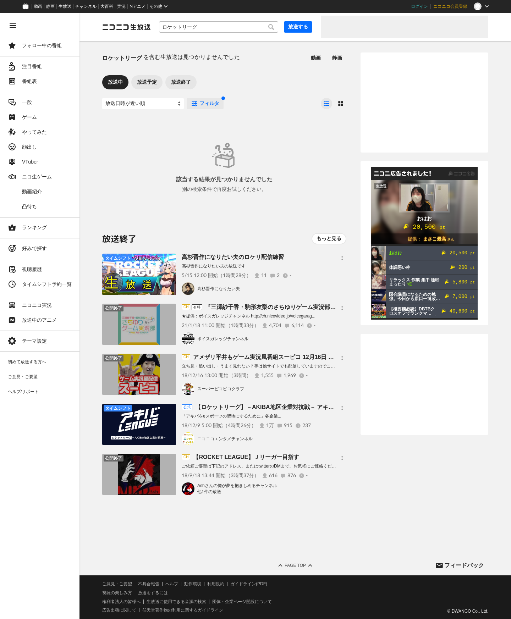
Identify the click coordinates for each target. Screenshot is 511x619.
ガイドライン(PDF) (248, 584)
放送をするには (153, 593)
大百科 (106, 6)
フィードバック (464, 565)
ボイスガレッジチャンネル (222, 338)
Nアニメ (137, 6)
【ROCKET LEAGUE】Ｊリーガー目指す (246, 457)
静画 (50, 6)
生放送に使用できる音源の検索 (176, 601)
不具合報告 (148, 584)
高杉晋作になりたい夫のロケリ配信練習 (233, 257)
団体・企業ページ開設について (242, 601)
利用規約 (215, 584)
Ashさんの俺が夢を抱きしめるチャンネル (237, 485)
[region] (39, 316)
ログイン (419, 6)
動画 (38, 6)
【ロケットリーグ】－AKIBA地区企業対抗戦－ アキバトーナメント (281, 407)
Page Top (295, 565)
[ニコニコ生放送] (126, 27)
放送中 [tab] (115, 82)
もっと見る (329, 238)
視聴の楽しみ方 (117, 592)
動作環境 (192, 584)
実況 (121, 6)
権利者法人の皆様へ (121, 601)
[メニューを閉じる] (13, 25)
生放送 (65, 6)
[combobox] (218, 27)
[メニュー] (342, 258)
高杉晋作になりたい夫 (218, 288)
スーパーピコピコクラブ (220, 388)
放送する (298, 26)
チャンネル (86, 6)
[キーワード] (218, 27)
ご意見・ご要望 (117, 583)
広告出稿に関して (119, 610)
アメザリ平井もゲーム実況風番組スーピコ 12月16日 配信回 (269, 357)
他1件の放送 (209, 491)
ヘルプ (171, 584)
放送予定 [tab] (147, 82)
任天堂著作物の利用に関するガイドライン (182, 610)
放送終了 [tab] (181, 82)
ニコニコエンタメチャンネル (225, 438)
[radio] (326, 103)
